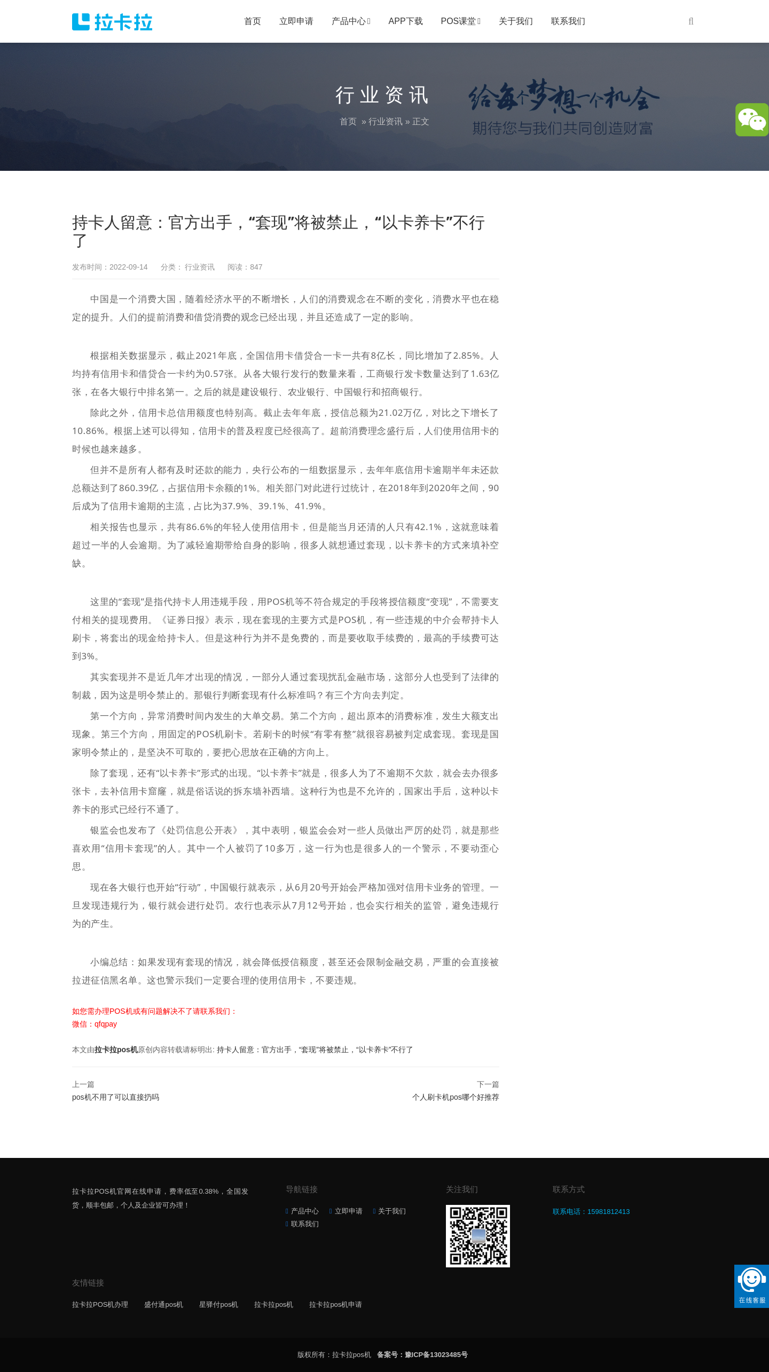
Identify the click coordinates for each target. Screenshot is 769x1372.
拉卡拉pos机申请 (335, 1304)
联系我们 (568, 21)
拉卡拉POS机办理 (100, 1304)
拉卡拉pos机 (116, 1049)
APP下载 (406, 21)
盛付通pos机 (163, 1304)
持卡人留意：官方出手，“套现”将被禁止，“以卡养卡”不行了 (315, 1049)
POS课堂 (458, 21)
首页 (252, 21)
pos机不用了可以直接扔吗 (115, 1097)
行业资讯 (385, 121)
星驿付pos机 (218, 1304)
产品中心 (349, 21)
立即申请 (296, 21)
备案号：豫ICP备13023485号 (422, 1355)
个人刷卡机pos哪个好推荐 (455, 1097)
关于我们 (516, 21)
